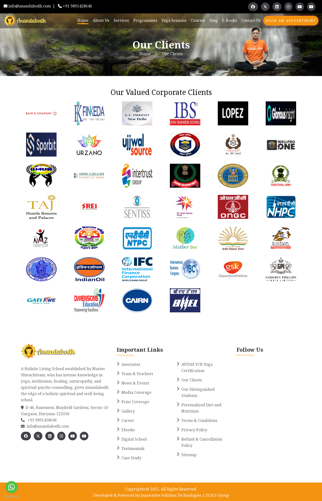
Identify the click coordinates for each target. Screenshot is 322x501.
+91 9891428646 (77, 6)
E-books (229, 20)
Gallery (128, 411)
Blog (213, 20)
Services (121, 20)
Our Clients (172, 53)
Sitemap (188, 454)
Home (82, 20)
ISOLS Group (217, 495)
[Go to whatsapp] (11, 487)
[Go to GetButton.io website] (11, 496)
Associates (130, 364)
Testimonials (132, 448)
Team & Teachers (137, 373)
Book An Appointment (291, 20)
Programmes (145, 20)
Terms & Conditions (199, 420)
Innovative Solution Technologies (171, 495)
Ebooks (128, 429)
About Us (101, 20)
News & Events (135, 383)
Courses (198, 20)
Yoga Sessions (173, 20)
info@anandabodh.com (29, 6)
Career (127, 420)
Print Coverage (135, 401)
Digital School (134, 439)
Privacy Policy (194, 429)
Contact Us (251, 20)
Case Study (131, 457)
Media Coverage (136, 392)
